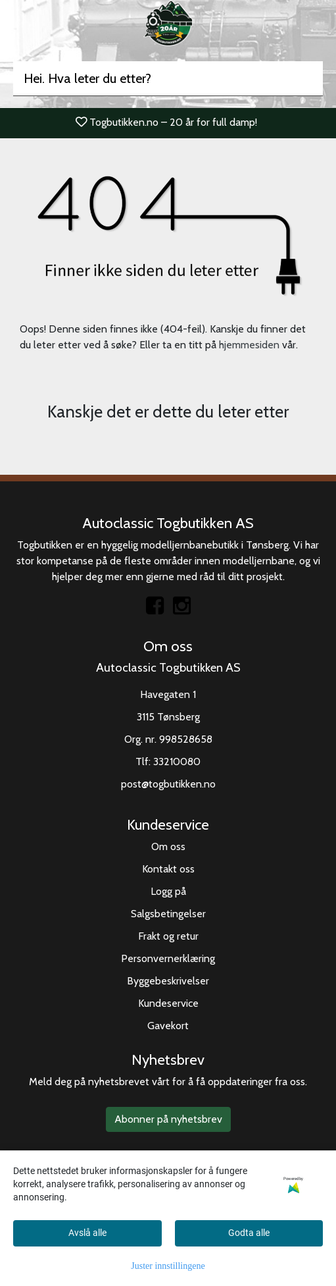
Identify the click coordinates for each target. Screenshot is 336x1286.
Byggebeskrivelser (168, 981)
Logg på (168, 891)
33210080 (177, 761)
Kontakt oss (168, 869)
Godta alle (249, 1232)
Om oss (168, 846)
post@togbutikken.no (168, 784)
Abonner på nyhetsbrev (168, 1119)
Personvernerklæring (168, 958)
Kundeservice (168, 1003)
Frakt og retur (168, 936)
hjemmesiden (249, 344)
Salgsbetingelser (168, 913)
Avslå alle (87, 1232)
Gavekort (168, 1025)
